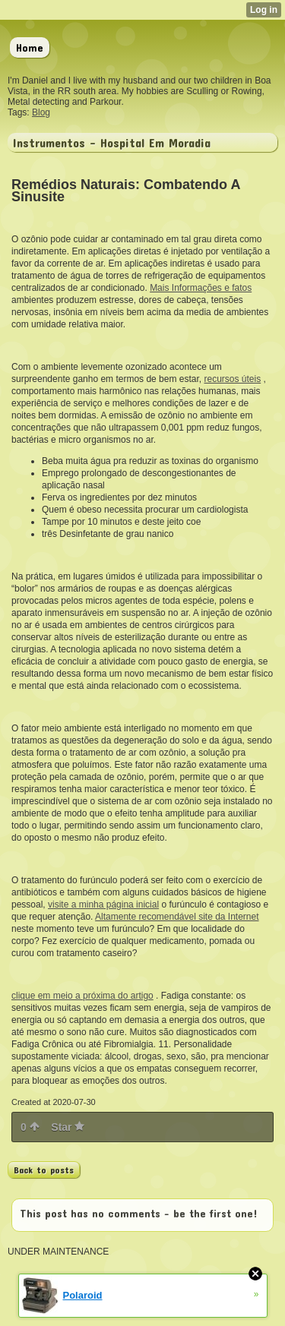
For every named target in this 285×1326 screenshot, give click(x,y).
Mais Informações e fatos (201, 288)
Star (67, 1127)
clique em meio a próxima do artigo (82, 995)
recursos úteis (232, 379)
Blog (41, 112)
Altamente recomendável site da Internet (176, 916)
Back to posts (44, 1169)
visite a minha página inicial (103, 904)
